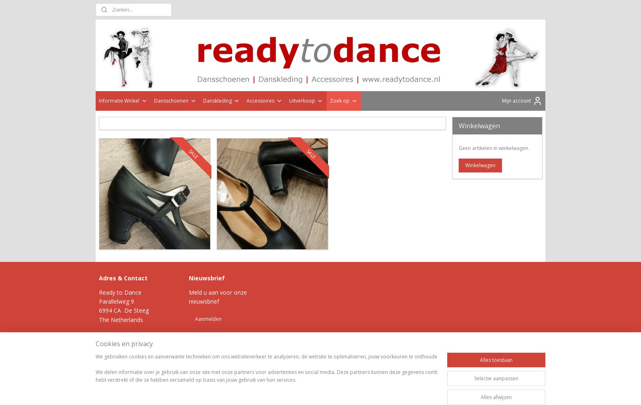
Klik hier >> (138, 338)
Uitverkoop (306, 100)
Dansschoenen (175, 100)
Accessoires (264, 100)
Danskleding (221, 100)
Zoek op (344, 100)
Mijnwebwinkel (411, 368)
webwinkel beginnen (340, 368)
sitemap (291, 368)
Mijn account (522, 101)
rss (309, 368)
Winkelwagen (480, 165)
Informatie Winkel (123, 100)
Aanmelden (208, 318)
